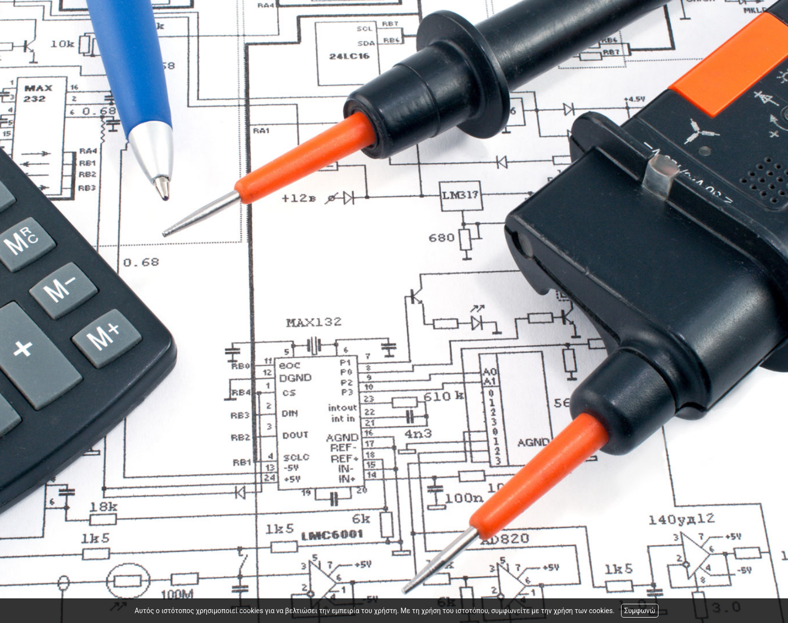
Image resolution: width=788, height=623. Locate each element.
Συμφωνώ (639, 611)
